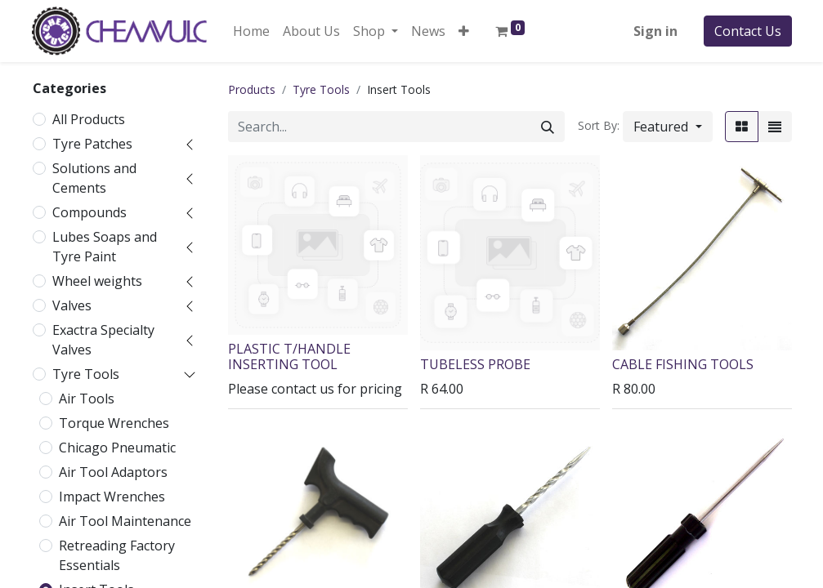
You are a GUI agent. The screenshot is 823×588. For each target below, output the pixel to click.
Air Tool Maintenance (125, 521)
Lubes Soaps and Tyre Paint (104, 246)
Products (251, 89)
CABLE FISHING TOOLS (683, 364)
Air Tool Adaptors (113, 472)
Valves (72, 305)
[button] (464, 31)
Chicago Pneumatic (117, 448)
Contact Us (747, 31)
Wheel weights (97, 281)
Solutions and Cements (94, 178)
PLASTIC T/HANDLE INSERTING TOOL (289, 356)
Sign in (655, 31)
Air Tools (86, 399)
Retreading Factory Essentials (117, 555)
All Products (88, 119)
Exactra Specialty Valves (103, 340)
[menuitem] (251, 31)
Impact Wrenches (112, 497)
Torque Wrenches (114, 423)
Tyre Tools (85, 374)
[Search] (547, 126)
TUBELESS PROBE (475, 364)
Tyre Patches (92, 144)
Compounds (89, 212)
